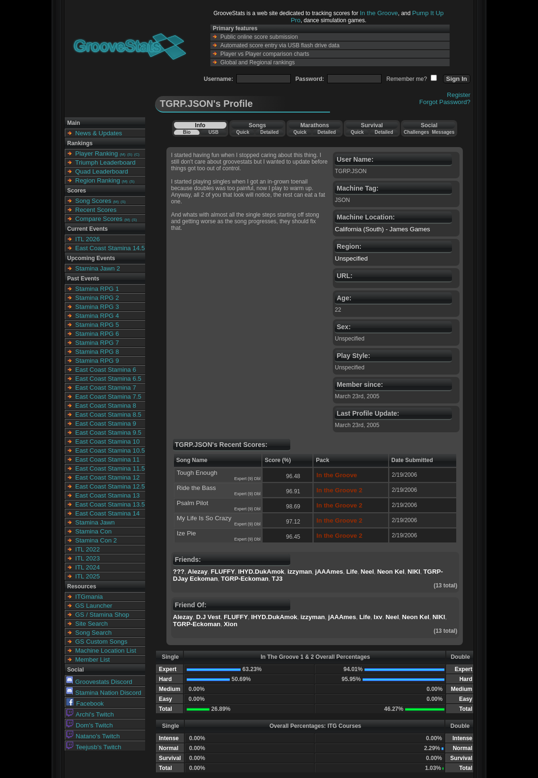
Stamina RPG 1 (97, 288)
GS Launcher (94, 605)
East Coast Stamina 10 (107, 441)
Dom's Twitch (89, 725)
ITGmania (89, 596)
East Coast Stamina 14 (107, 513)
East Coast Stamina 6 (105, 369)
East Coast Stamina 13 (107, 495)
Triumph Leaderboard (105, 162)
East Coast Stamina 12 (107, 477)
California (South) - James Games (382, 229)
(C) (136, 154)
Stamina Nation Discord (103, 692)
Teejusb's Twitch (93, 747)
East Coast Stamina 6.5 (108, 378)
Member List (92, 659)
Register (458, 94)
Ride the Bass (196, 487)
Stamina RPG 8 (97, 351)
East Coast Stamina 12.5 (110, 486)
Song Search (93, 632)
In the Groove (379, 13)
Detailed (269, 132)
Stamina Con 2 (96, 540)
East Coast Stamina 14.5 (110, 248)
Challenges (416, 132)
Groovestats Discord (99, 681)
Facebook (85, 703)
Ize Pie (186, 533)
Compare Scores (98, 218)
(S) (129, 154)
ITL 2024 (87, 567)
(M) (122, 154)
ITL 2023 (87, 558)
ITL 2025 (87, 576)
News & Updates (98, 133)
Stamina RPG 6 (97, 333)
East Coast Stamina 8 (105, 405)
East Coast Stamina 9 (105, 423)
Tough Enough (197, 472)
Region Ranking (97, 180)
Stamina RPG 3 (97, 306)
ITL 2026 (87, 239)
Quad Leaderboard (101, 171)
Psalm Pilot (192, 503)
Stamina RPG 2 (97, 297)
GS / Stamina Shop (102, 614)
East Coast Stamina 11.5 (110, 468)
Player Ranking (96, 153)
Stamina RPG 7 (97, 342)
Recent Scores (95, 209)
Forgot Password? (444, 101)
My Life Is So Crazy (204, 518)
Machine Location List (105, 650)
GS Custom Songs (101, 641)
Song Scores (93, 200)
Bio (187, 132)
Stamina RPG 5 (97, 324)
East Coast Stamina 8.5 (108, 414)
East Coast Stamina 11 (107, 459)
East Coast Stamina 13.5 (110, 504)
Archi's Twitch (90, 714)
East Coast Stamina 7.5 (108, 396)
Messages (443, 132)
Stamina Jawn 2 (97, 268)
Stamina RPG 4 (97, 315)
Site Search (91, 623)
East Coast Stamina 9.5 (108, 432)
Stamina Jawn (95, 522)
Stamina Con (93, 531)
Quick (242, 132)
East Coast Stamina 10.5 (110, 450)
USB (213, 132)
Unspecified (351, 258)
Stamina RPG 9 (97, 360)
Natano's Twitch (93, 736)
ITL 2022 (87, 549)
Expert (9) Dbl (247, 478)
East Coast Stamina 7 (105, 387)
